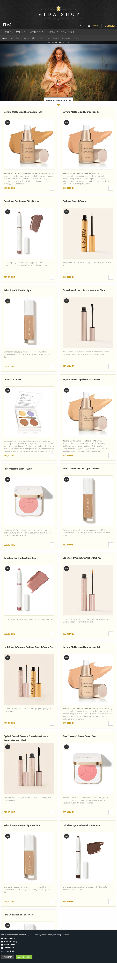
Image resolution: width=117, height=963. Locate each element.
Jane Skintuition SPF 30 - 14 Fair (19, 914)
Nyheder (26, 38)
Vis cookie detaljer (8, 951)
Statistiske (9, 947)
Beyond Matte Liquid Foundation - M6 (81, 379)
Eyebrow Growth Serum (74, 201)
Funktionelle (9, 944)
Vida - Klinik (67, 32)
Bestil (18, 38)
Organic (53, 32)
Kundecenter (66, 38)
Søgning (56, 38)
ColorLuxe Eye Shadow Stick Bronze (21, 201)
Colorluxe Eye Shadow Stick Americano (82, 825)
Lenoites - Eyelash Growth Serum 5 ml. (82, 557)
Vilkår (48, 38)
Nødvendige (9, 938)
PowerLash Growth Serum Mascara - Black (84, 290)
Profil (41, 38)
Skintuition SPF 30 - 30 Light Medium (22, 825)
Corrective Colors (12, 379)
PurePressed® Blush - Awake (18, 468)
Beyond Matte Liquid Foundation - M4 (81, 111)
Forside (4, 38)
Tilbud (34, 38)
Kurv (11, 38)
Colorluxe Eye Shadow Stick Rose (20, 557)
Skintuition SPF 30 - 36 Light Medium (81, 468)
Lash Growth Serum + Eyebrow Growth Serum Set (28, 647)
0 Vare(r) (95, 25)
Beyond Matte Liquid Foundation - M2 (81, 646)
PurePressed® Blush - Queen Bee (79, 736)
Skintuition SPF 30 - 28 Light (17, 290)
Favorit (76, 38)
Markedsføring (10, 941)
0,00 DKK (110, 26)
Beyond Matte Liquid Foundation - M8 (22, 111)
